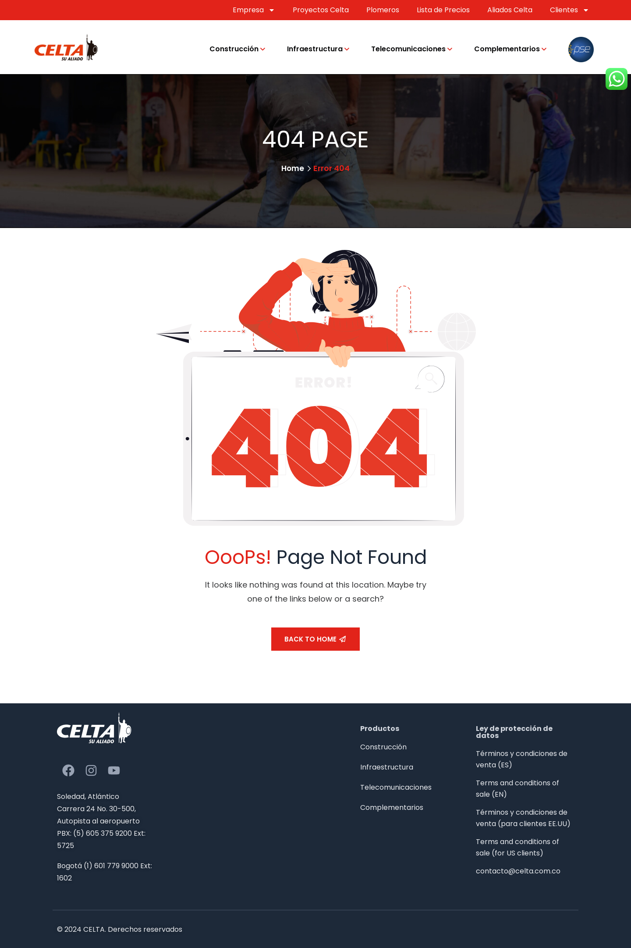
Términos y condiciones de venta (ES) (521, 759)
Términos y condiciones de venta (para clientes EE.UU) (523, 818)
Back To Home (315, 639)
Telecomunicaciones (408, 49)
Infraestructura (315, 49)
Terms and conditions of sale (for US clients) (517, 847)
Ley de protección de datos (514, 732)
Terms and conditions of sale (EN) (517, 788)
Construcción (234, 49)
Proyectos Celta (321, 10)
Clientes (569, 10)
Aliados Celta (509, 10)
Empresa (254, 10)
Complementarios (507, 49)
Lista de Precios (443, 10)
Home (293, 168)
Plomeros (382, 10)
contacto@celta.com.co (518, 871)
